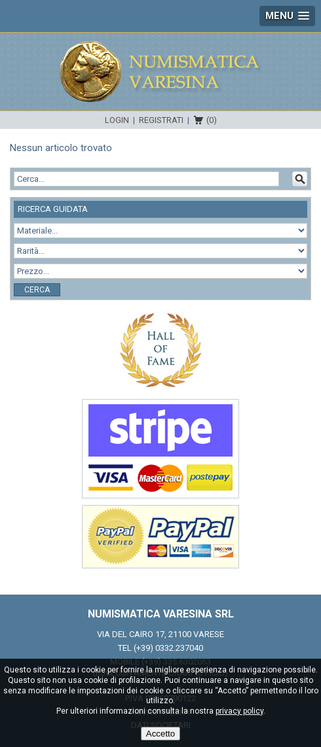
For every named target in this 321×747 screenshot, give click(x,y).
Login (117, 120)
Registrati (161, 120)
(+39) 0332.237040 (168, 648)
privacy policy (239, 711)
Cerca (37, 289)
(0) (211, 120)
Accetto (160, 733)
